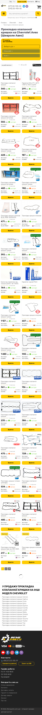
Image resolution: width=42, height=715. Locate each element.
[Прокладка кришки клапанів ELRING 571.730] (31, 307)
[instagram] (12, 652)
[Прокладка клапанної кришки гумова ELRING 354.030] (31, 108)
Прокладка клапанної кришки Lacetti (14, 610)
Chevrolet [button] (8, 51)
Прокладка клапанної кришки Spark (14, 616)
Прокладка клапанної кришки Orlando (15, 614)
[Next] (9, 568)
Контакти (30, 1)
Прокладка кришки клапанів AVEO (31, 548)
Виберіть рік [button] (9, 46)
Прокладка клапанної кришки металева (8, 117)
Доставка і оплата (7, 690)
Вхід (38, 1)
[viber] (21, 652)
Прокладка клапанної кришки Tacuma (15, 619)
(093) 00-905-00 (15, 9)
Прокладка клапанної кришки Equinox (15, 606)
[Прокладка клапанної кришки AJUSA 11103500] (10, 373)
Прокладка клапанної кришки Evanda (15, 608)
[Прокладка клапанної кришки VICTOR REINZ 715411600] (31, 240)
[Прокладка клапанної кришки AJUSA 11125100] (31, 406)
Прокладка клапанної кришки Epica (14, 603)
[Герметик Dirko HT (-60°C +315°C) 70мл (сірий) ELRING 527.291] (31, 75)
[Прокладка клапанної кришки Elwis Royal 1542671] (31, 506)
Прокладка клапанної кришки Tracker (14, 621)
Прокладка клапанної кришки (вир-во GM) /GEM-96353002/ (10, 548)
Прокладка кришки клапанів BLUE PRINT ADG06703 (10, 216)
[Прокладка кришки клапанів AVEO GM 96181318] (31, 539)
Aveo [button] (6, 56)
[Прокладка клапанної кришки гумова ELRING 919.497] (31, 141)
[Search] (38, 13)
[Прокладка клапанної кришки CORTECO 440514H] (10, 439)
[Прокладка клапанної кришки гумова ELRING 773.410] (10, 340)
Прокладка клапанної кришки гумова (29, 117)
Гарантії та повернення (9, 693)
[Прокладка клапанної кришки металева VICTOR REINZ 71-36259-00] (10, 174)
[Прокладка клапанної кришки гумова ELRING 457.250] (10, 141)
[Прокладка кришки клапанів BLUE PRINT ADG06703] (10, 207)
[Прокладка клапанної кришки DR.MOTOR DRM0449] (31, 439)
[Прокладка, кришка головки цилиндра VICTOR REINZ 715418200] (10, 473)
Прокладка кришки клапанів (31, 216)
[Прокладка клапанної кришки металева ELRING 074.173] (10, 108)
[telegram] (17, 652)
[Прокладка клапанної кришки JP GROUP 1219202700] (11, 75)
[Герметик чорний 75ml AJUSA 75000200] (32, 274)
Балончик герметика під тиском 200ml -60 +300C (9, 282)
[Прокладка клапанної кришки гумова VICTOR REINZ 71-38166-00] (31, 174)
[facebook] (8, 652)
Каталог (4, 698)
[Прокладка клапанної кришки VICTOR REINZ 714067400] (31, 340)
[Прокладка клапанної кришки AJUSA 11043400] (31, 373)
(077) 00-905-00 (14, 6)
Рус (14, 1)
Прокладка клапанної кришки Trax (13, 623)
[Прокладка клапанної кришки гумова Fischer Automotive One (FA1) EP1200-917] (10, 240)
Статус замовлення (7, 685)
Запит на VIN (22, 1)
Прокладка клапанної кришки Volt (13, 625)
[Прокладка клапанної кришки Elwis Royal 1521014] (31, 473)
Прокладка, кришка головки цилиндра (10, 481)
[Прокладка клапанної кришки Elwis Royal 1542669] (10, 506)
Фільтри (36, 65)
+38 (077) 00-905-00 (10, 660)
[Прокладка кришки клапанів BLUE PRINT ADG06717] (31, 207)
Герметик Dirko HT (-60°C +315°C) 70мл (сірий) (30, 84)
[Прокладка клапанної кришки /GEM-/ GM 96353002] (10, 539)
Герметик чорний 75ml (29, 282)
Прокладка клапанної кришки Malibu (14, 612)
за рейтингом (7, 65)
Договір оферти (6, 695)
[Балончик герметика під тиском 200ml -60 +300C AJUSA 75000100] (10, 274)
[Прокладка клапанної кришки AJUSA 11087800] (10, 406)
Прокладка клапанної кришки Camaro (15, 597)
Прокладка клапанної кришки (8, 84)
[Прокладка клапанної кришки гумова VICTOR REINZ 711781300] (10, 307)
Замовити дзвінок (9, 663)
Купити (10, 98)
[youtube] (3, 652)
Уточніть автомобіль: (8, 41)
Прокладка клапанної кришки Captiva (15, 599)
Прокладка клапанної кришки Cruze (14, 601)
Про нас (4, 701)
